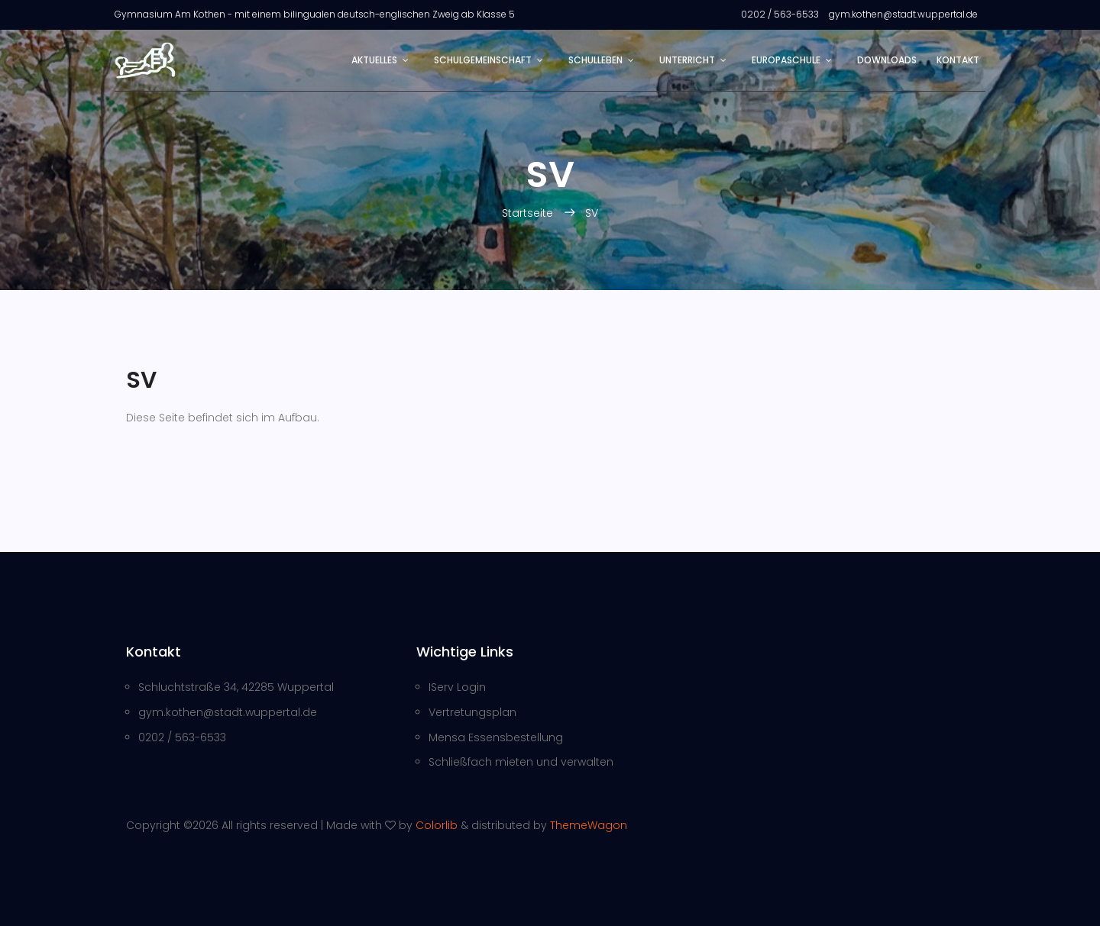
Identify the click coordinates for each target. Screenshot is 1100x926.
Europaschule (786, 59)
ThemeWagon (588, 825)
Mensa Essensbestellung (496, 737)
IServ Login (457, 687)
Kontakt (958, 59)
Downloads (887, 59)
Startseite (529, 213)
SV (591, 213)
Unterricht (687, 59)
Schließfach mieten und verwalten (521, 762)
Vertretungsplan (472, 712)
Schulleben (595, 59)
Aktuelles (374, 59)
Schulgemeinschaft (483, 59)
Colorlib (437, 825)
